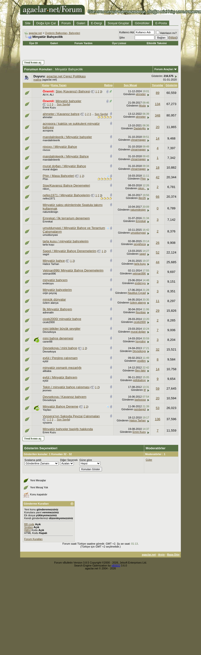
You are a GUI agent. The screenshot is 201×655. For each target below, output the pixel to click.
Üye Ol (33, 43)
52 (157, 252)
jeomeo (47, 390)
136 (157, 419)
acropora (48, 130)
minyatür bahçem (55, 280)
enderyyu (48, 283)
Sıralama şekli (33, 459)
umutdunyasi (50, 234)
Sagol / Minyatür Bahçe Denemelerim (69, 251)
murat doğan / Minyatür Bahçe (64, 166)
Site (28, 23)
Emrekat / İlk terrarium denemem (66, 218)
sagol (46, 254)
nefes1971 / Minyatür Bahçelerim (66, 195)
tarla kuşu (48, 244)
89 (157, 93)
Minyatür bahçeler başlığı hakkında (68, 429)
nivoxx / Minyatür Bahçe (60, 146)
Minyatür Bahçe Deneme (60, 406)
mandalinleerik (51, 140)
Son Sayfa (63, 104)
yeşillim (141, 360)
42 (157, 177)
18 (157, 167)
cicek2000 (49, 322)
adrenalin (48, 312)
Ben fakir (140, 370)
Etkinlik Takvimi (157, 43)
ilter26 (142, 197)
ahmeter (141, 94)
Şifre (122, 37)
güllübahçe (139, 380)
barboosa (140, 399)
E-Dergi (96, 23)
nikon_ (46, 188)
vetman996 (49, 273)
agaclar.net (35, 33)
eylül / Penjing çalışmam (60, 358)
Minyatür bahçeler (68, 101)
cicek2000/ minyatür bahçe (62, 319)
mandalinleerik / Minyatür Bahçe (66, 156)
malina (37, 79)
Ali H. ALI (48, 94)
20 (157, 127)
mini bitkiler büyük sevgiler (62, 328)
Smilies (28, 527)
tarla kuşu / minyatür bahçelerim (66, 241)
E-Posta (161, 23)
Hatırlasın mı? (166, 33)
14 (157, 138)
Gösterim (171, 85)
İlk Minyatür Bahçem (57, 309)
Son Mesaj (130, 85)
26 (157, 243)
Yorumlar (157, 85)
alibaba (47, 370)
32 (157, 349)
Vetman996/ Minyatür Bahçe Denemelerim (73, 270)
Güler (149, 459)
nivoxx (46, 149)
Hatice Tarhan (51, 263)
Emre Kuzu (49, 107)
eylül (45, 361)
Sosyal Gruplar (118, 23)
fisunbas (141, 312)
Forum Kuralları (33, 539)
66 (157, 196)
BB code (29, 524)
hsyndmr (140, 341)
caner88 (47, 341)
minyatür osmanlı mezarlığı (62, 367)
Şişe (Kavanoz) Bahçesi (73, 91)
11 (157, 301)
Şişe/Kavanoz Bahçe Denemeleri (66, 185)
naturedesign (50, 211)
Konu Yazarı (59, 85)
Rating (108, 85)
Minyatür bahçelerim (57, 290)
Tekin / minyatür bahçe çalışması (66, 387)
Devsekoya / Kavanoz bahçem (64, 397)
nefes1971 (49, 198)
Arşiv (161, 554)
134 (157, 104)
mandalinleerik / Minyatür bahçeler (67, 137)
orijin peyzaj (50, 293)
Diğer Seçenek (69, 459)
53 (157, 408)
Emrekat (48, 221)
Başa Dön (173, 554)
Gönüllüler (142, 23)
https (172, 37)
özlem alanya (51, 302)
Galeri (80, 23)
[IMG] (27, 530)
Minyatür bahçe (54, 260)
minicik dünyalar (54, 299)
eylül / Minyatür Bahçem (60, 377)
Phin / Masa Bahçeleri (58, 176)
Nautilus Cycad (137, 292)
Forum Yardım (83, 43)
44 (157, 262)
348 (157, 115)
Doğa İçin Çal (46, 23)
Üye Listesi (119, 43)
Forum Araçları (163, 69)
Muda (142, 105)
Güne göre (85, 459)
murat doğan (50, 169)
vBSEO (115, 565)
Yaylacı (47, 409)
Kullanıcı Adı (126, 32)
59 (157, 388)
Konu (45, 85)
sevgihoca (140, 244)
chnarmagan (138, 139)
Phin (45, 179)
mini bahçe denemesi (58, 338)
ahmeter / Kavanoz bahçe (61, 114)
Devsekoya (49, 331)
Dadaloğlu (140, 128)
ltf (145, 389)
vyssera (47, 422)
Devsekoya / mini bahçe (60, 348)
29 (157, 310)
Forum (66, 23)
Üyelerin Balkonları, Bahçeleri (62, 33)
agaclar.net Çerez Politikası (66, 76)
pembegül (140, 409)
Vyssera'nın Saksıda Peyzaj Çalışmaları (71, 416)
